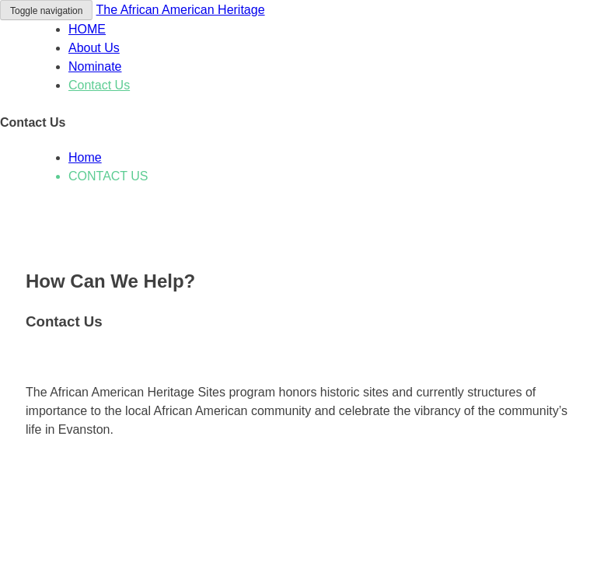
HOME (87, 29)
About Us (94, 47)
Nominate (94, 66)
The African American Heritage (180, 9)
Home (85, 157)
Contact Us (99, 85)
